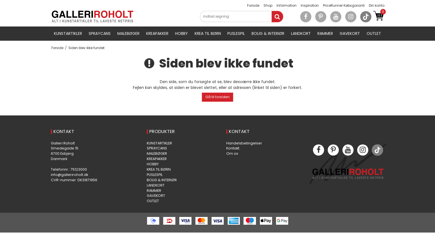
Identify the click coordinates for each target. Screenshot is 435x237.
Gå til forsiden (217, 97)
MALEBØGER (128, 33)
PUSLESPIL (236, 33)
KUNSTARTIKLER (68, 33)
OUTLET (374, 33)
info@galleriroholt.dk (69, 174)
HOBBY (181, 33)
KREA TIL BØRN (208, 33)
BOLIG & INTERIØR (268, 33)
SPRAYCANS (100, 33)
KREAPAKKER (157, 33)
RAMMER (325, 33)
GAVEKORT (350, 33)
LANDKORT (301, 33)
